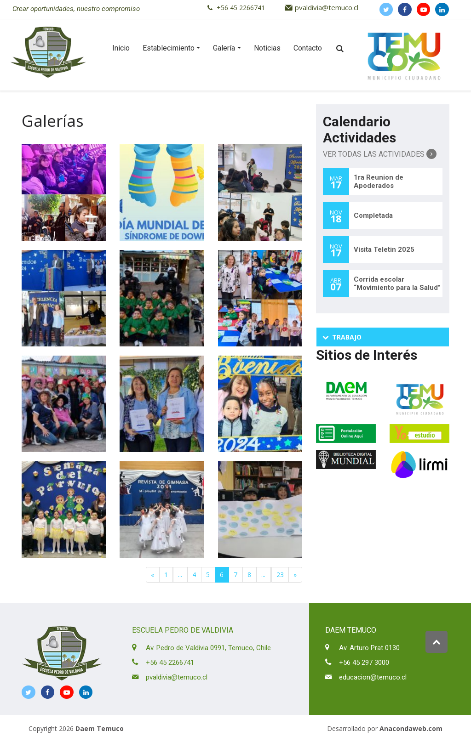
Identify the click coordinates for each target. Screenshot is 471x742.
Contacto (307, 48)
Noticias (267, 48)
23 (280, 574)
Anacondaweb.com (410, 728)
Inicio (121, 48)
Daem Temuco (99, 728)
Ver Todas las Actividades (380, 154)
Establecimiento (169, 48)
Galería (224, 48)
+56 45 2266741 (241, 7)
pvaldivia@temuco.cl (326, 7)
